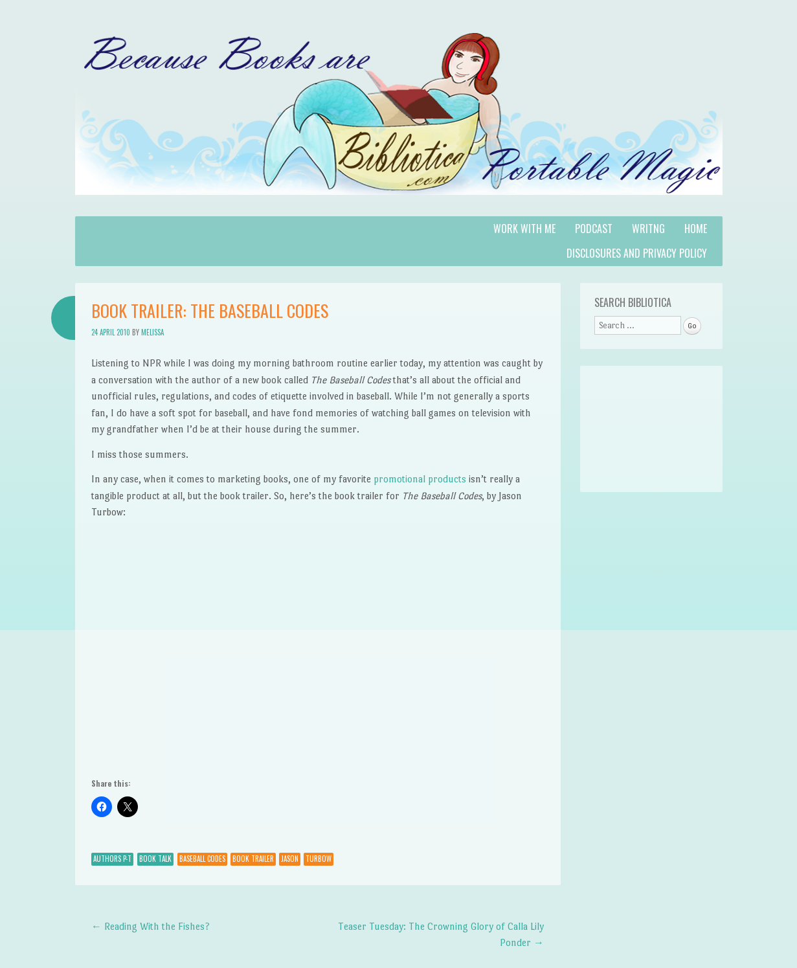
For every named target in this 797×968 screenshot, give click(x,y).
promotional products (420, 478)
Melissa (152, 332)
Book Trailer (253, 858)
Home (695, 228)
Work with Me (524, 228)
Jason (289, 858)
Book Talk (155, 858)
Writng (648, 228)
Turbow (318, 858)
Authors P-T (112, 858)
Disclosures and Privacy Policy (637, 253)
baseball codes (202, 858)
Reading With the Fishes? (150, 926)
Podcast (593, 228)
